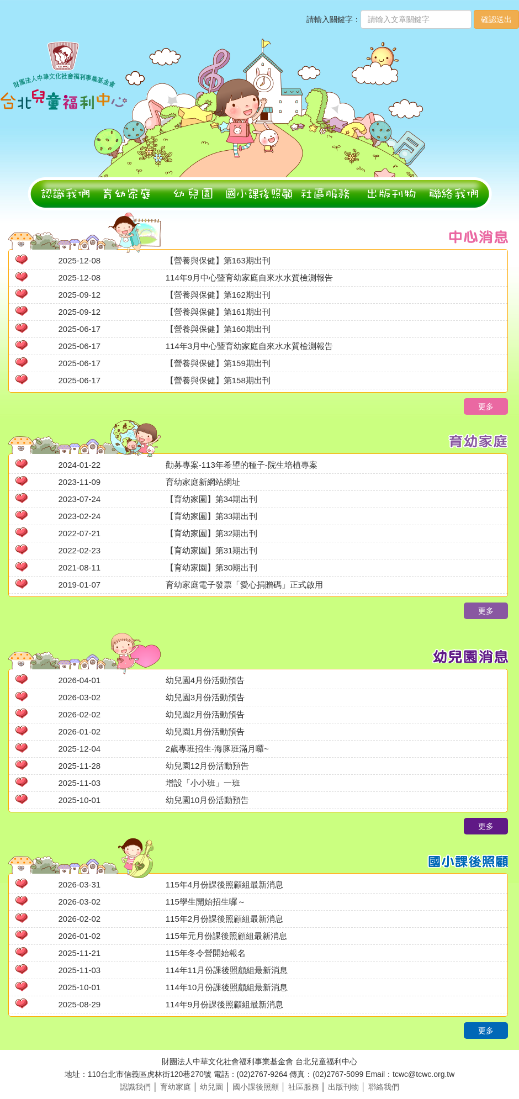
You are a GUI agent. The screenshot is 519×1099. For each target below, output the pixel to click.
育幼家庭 (175, 1086)
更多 (486, 406)
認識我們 (135, 1086)
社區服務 (303, 1086)
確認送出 (496, 19)
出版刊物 (343, 1086)
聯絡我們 (383, 1086)
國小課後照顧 (255, 1086)
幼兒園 (211, 1086)
